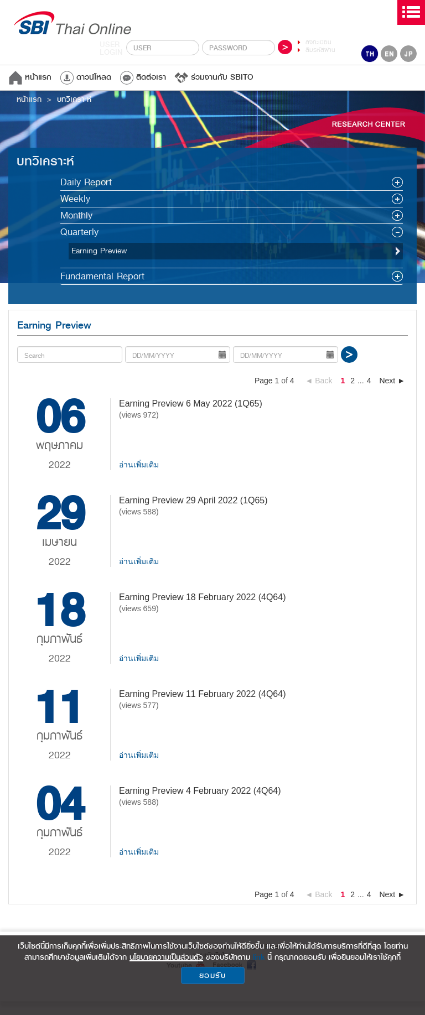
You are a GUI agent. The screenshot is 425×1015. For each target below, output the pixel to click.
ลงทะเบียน (318, 42)
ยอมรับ (212, 975)
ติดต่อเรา (143, 77)
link (259, 957)
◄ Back (319, 380)
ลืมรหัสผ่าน (320, 50)
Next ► (392, 380)
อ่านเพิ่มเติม (139, 464)
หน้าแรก (29, 77)
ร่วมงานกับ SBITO (213, 77)
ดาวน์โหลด (85, 77)
